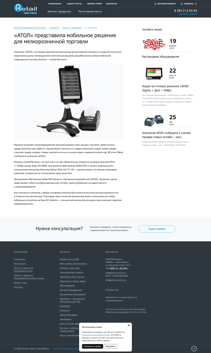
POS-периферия (67, 285)
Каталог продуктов (60, 11)
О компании (55, 4)
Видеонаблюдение (68, 314)
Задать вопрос (157, 228)
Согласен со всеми (92, 346)
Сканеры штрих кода (70, 268)
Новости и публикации (72, 27)
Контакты (112, 4)
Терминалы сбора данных (72, 276)
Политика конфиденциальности (68, 348)
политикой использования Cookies (96, 335)
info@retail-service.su (116, 272)
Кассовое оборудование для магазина (30, 27)
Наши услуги (75, 4)
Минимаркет (66, 319)
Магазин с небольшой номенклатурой (70, 329)
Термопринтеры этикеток (72, 272)
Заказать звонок (188, 14)
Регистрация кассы (90, 11)
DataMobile (65, 306)
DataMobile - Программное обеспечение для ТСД (72, 300)
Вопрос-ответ (94, 4)
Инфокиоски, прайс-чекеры (73, 281)
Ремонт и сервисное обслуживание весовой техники (29, 277)
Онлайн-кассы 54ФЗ (69, 259)
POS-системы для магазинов (73, 263)
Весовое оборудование (71, 289)
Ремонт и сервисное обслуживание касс (23, 269)
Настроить (110, 346)
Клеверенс (65, 310)
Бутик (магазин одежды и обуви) (75, 323)
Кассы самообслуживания (72, 335)
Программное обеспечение (72, 294)
